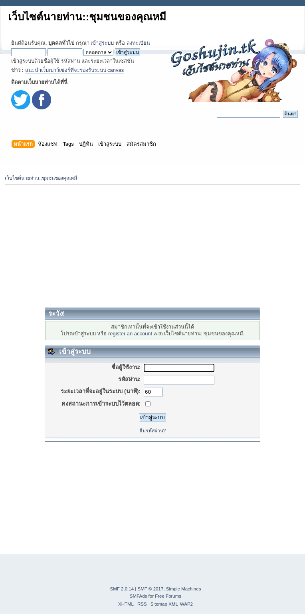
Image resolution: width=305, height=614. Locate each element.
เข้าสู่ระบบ (102, 43)
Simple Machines (183, 588)
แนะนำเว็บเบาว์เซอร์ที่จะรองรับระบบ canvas (74, 70)
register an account (130, 334)
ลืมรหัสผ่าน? (152, 431)
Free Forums (168, 596)
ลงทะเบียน (138, 43)
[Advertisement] (152, 246)
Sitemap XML (164, 604)
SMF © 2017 (151, 588)
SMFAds (138, 596)
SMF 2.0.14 (122, 588)
